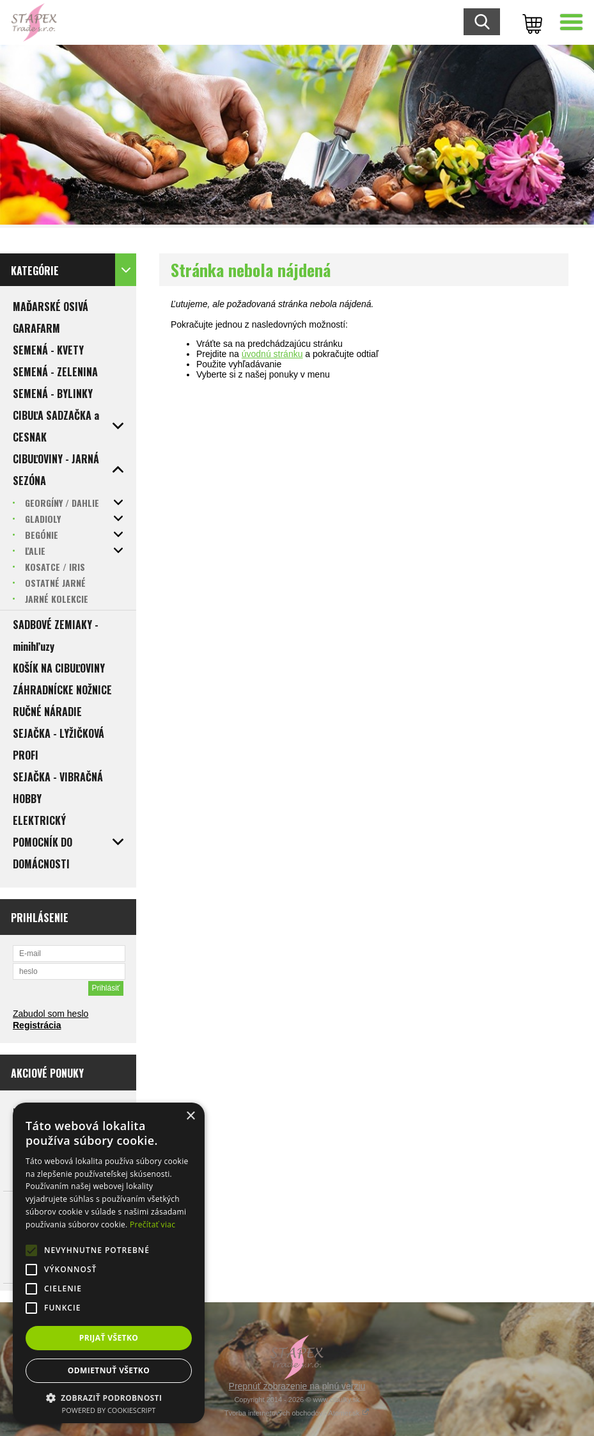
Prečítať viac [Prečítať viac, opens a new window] (152, 1224)
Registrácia (37, 1025)
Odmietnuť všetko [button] (109, 1370)
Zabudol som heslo (50, 1014)
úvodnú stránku (272, 354)
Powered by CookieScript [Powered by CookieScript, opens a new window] (109, 1410)
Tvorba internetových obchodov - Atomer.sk (297, 1413)
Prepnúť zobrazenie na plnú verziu (297, 1386)
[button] (109, 1397)
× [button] (190, 1116)
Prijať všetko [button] (109, 1337)
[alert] (109, 1263)
